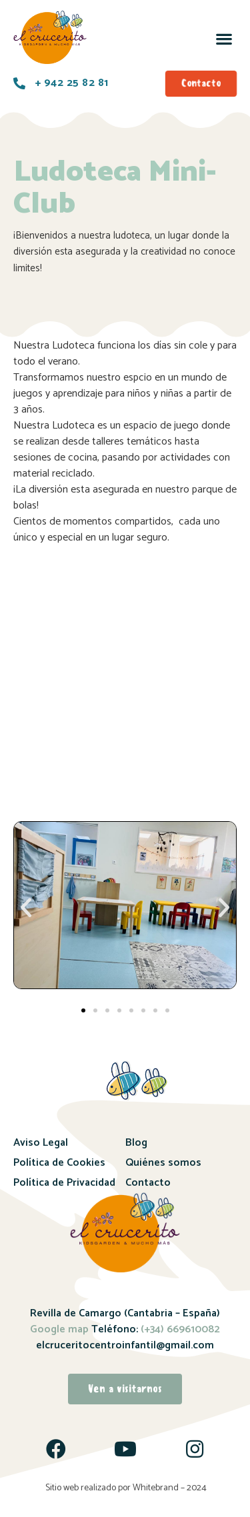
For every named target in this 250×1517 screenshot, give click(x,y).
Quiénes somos (163, 1163)
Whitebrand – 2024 (170, 1488)
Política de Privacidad (64, 1183)
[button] (224, 38)
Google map (59, 1329)
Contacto (148, 1183)
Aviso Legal (40, 1143)
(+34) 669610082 (179, 1329)
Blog (136, 1143)
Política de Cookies (59, 1163)
